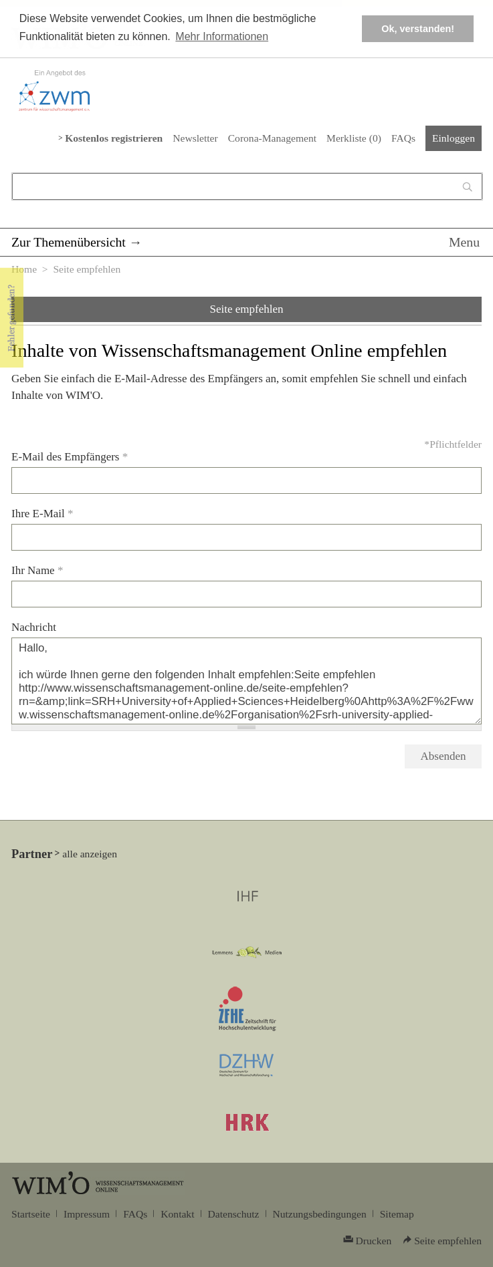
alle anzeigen (89, 853)
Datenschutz (234, 1214)
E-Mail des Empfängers (69, 456)
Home (24, 269)
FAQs (403, 138)
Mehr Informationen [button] (221, 36)
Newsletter (195, 138)
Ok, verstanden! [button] (417, 28)
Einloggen (453, 138)
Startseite (30, 1214)
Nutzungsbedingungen (320, 1214)
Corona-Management (272, 138)
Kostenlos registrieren (114, 138)
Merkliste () (353, 138)
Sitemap (397, 1214)
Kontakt (177, 1214)
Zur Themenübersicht (68, 242)
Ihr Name (37, 570)
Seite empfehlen (247, 309)
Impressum (87, 1214)
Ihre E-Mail (42, 513)
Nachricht (33, 627)
